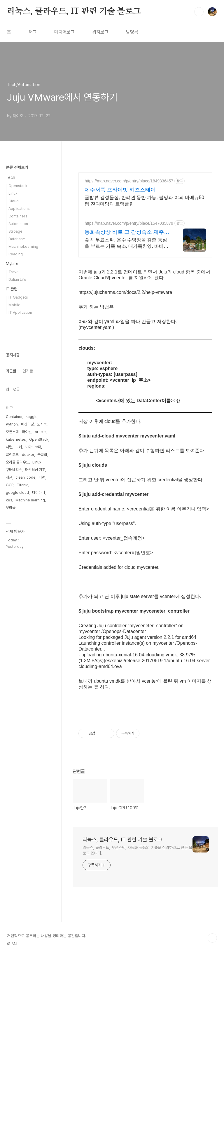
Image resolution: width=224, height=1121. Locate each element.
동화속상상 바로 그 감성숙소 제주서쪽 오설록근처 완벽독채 (127, 232)
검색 (199, 11)
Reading (15, 254)
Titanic (22, 660)
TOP (212, 1101)
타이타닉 (38, 667)
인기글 (27, 546)
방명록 (132, 32)
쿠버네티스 (14, 645)
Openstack (17, 186)
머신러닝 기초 (35, 645)
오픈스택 (12, 607)
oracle (40, 607)
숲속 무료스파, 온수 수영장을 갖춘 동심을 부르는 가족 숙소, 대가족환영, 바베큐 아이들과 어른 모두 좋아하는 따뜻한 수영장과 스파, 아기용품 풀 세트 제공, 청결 (127, 243)
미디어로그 (64, 32)
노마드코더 (33, 622)
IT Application (20, 312)
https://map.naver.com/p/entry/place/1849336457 (129, 181)
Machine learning (30, 675)
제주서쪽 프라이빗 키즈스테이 (120, 190)
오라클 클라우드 (17, 637)
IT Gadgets (18, 297)
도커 (18, 622)
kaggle (32, 592)
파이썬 (27, 607)
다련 (42, 652)
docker (28, 629)
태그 (33, 32)
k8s (9, 675)
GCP (9, 660)
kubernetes (16, 614)
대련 (9, 622)
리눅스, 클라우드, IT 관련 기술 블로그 (74, 11)
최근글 (11, 546)
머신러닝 (27, 599)
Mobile (14, 305)
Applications (19, 208)
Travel (14, 272)
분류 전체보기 (17, 167)
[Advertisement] (145, 304)
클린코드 (12, 629)
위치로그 (100, 32)
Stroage (15, 231)
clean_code (25, 652)
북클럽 (42, 629)
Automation (18, 224)
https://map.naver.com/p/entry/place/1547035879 (129, 223)
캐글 (9, 652)
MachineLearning (23, 246)
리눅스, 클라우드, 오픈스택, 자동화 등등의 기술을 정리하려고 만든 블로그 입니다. (137, 1014)
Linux (13, 193)
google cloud (17, 667)
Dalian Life (17, 279)
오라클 (10, 683)
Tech (10, 177)
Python (12, 599)
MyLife (12, 263)
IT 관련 (12, 289)
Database (16, 239)
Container (14, 592)
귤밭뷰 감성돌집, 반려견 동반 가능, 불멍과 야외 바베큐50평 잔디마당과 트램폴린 (144, 200)
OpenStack (38, 614)
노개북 (42, 599)
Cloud (13, 201)
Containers (17, 216)
